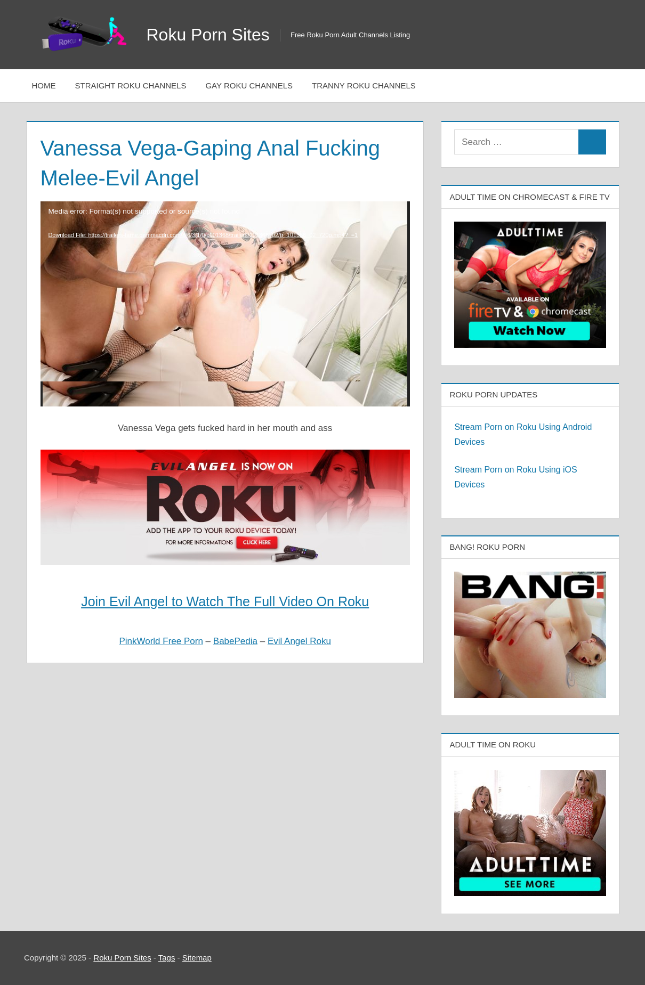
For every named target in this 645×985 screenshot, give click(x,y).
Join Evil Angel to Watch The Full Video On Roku (225, 601)
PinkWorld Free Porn (161, 641)
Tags (166, 957)
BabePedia (235, 641)
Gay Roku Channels (249, 85)
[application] (225, 303)
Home (44, 85)
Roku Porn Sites (208, 34)
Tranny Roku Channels (364, 85)
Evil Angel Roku (299, 641)
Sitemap (197, 957)
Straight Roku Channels (131, 85)
